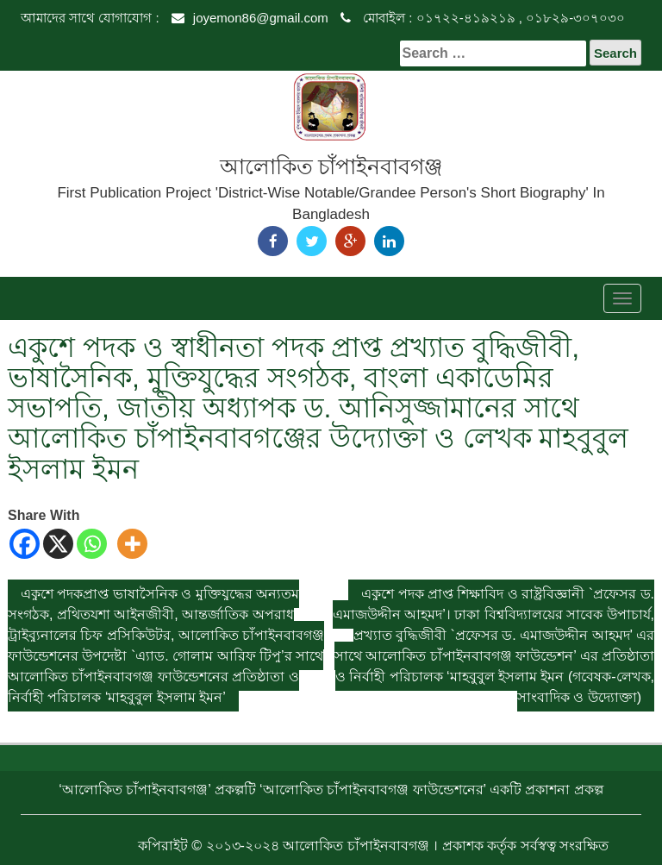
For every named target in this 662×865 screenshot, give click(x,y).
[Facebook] (24, 544)
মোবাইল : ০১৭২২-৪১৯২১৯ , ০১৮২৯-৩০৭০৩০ (482, 17)
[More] (132, 544)
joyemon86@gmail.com (250, 17)
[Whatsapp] (92, 544)
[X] (58, 544)
